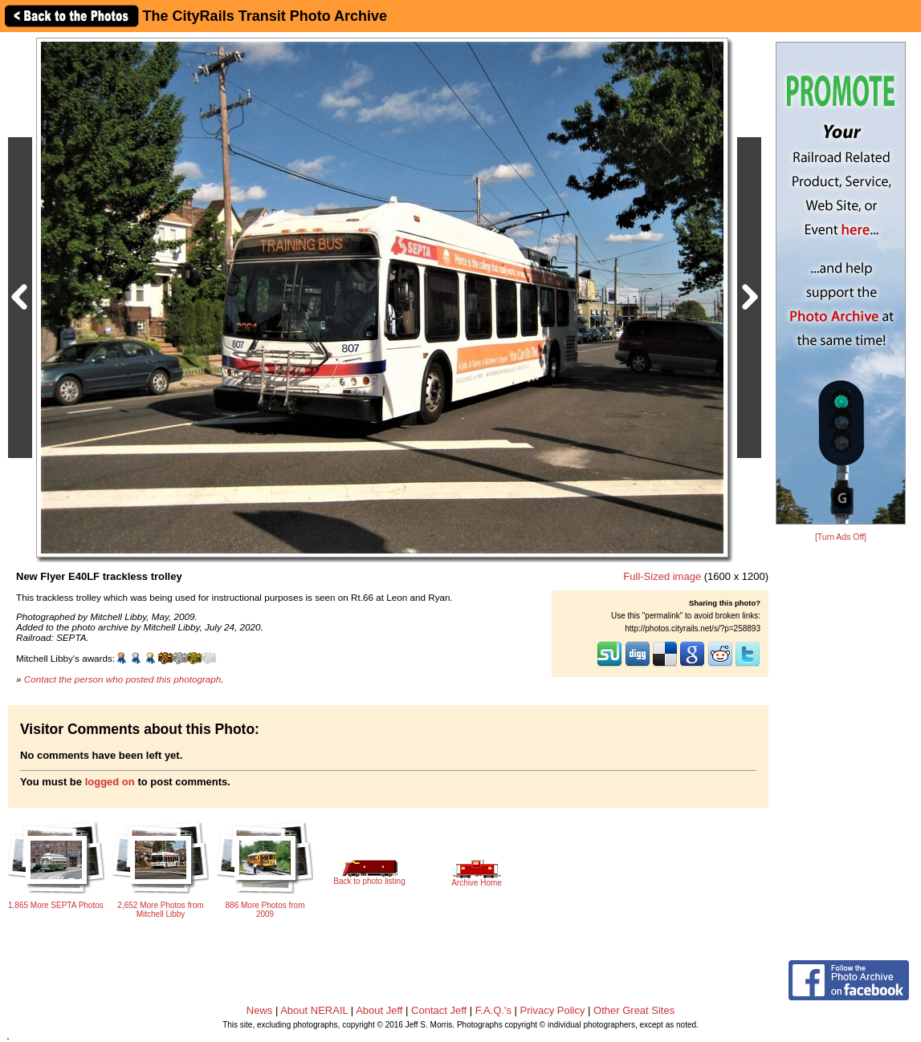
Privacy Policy (552, 1010)
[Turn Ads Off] (840, 537)
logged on (110, 782)
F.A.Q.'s (493, 1010)
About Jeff (379, 1010)
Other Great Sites (633, 1010)
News (260, 1010)
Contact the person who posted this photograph (123, 679)
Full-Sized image (662, 576)
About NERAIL (314, 1010)
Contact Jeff (439, 1010)
